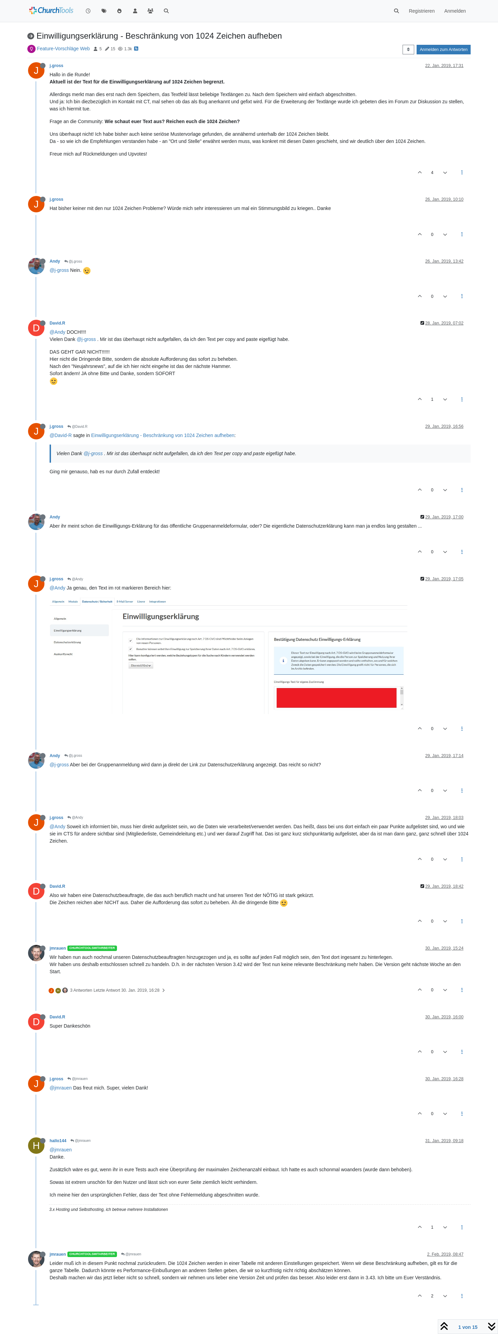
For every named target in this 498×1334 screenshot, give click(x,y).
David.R (57, 323)
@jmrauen (77, 1079)
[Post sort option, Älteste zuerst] (408, 49)
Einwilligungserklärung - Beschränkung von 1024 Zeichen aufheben (163, 435)
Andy (55, 261)
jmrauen (58, 948)
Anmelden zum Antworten (444, 49)
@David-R (61, 435)
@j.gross (73, 261)
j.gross (56, 65)
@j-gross (59, 270)
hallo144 (58, 1140)
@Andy (57, 332)
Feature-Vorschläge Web (63, 48)
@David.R (77, 426)
